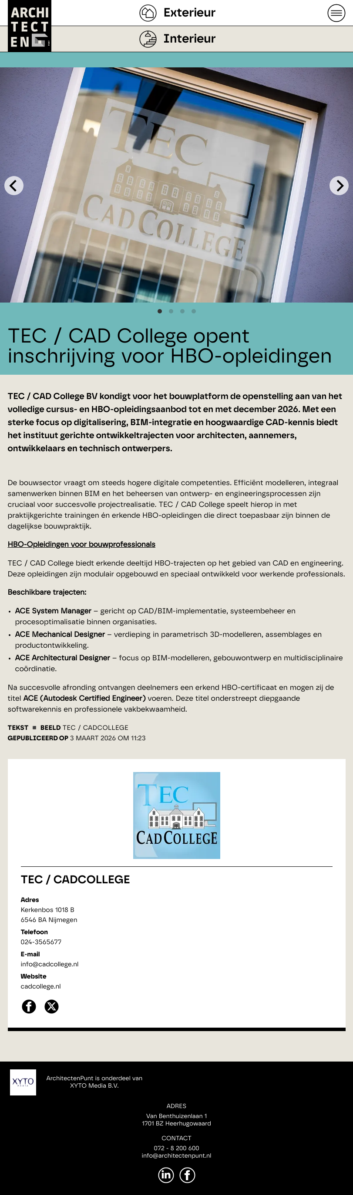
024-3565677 (41, 942)
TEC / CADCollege (75, 880)
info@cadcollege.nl (50, 964)
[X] (52, 1012)
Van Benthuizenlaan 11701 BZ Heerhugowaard (176, 1120)
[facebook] (29, 1012)
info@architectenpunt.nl (177, 1156)
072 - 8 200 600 (176, 1148)
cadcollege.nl (41, 986)
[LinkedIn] (166, 1175)
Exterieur (189, 13)
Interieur (189, 39)
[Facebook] (187, 1175)
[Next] (339, 185)
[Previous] (14, 185)
